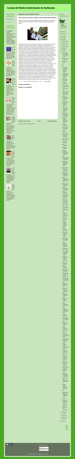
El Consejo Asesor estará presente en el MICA (65, 335)
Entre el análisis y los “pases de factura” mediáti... (65, 253)
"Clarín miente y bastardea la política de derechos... (65, 196)
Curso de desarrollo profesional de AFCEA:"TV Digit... (65, 310)
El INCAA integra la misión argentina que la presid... (65, 346)
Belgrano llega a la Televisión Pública (65, 184)
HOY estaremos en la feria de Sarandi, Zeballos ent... (65, 275)
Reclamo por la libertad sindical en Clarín (65, 300)
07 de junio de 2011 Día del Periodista (65, 270)
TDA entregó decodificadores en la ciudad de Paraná (65, 69)
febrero (63, 417)
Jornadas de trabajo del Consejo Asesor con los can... (64, 358)
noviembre (64, 42)
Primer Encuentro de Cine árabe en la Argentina (65, 158)
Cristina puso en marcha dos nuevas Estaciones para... (65, 104)
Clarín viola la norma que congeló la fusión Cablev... (64, 234)
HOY (63, 65)
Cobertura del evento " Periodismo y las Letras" (65, 214)
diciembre (64, 41)
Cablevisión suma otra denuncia (64, 79)
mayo (63, 411)
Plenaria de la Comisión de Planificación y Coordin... (65, 174)
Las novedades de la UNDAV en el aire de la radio (65, 55)
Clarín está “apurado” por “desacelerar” (65, 188)
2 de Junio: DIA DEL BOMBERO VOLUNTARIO (65, 380)
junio (63, 51)
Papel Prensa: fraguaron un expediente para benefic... (65, 114)
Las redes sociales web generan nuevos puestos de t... (65, 258)
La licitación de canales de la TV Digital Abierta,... (65, 109)
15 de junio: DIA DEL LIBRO (65, 139)
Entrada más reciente (24, 121)
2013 (62, 35)
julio (63, 49)
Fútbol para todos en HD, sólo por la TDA (65, 285)
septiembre (64, 46)
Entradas (41, 447)
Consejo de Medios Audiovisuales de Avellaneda (31, 8)
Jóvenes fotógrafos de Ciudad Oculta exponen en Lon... (65, 180)
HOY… (63, 64)
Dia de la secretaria (13, 49)
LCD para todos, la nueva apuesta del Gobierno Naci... (65, 369)
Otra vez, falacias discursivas (64, 229)
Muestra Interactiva (64, 131)
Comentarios (42, 449)
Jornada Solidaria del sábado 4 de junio (65, 305)
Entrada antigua (52, 121)
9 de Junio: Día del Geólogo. (65, 249)
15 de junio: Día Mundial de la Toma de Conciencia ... (65, 135)
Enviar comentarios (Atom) (29, 123)
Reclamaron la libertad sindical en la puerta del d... (65, 290)
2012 (62, 37)
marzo (63, 415)
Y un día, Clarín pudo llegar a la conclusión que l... (65, 319)
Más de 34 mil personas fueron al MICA (65, 324)
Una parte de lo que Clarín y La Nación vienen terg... (65, 169)
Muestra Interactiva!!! (65, 145)
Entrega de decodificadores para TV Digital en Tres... (65, 163)
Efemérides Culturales (64, 83)
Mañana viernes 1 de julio (65, 59)
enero (63, 418)
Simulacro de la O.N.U (65, 62)
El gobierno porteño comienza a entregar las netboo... (65, 120)
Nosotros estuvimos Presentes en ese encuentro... (65, 329)
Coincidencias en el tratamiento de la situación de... (65, 407)
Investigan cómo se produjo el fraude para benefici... (65, 75)
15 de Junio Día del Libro (13, 137)
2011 (62, 39)
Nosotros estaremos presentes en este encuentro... (65, 352)
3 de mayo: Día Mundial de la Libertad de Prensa (65, 340)
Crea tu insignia (8, 22)
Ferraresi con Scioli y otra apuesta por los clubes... (65, 201)
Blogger (46, 453)
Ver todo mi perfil (63, 28)
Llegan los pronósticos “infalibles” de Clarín (65, 295)
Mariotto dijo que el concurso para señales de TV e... (65, 93)
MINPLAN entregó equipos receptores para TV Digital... (64, 223)
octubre (63, 44)
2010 (62, 421)
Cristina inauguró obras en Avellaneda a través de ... (65, 244)
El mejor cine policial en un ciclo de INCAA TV (65, 364)
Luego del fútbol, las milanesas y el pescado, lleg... (65, 280)
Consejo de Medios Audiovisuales (64, 25)
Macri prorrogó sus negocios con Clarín (65, 239)
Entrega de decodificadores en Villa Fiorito (65, 98)
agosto (63, 48)
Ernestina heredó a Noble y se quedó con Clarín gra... (65, 386)
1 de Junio (64, 398)
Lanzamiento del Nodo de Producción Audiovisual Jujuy (65, 394)
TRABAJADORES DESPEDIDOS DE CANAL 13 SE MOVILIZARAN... (65, 208)
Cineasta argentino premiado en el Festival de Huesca (65, 152)
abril (63, 413)
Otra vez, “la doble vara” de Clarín (64, 263)
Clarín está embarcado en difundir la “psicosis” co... (65, 375)
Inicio (39, 121)
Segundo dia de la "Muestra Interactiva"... (65, 128)
